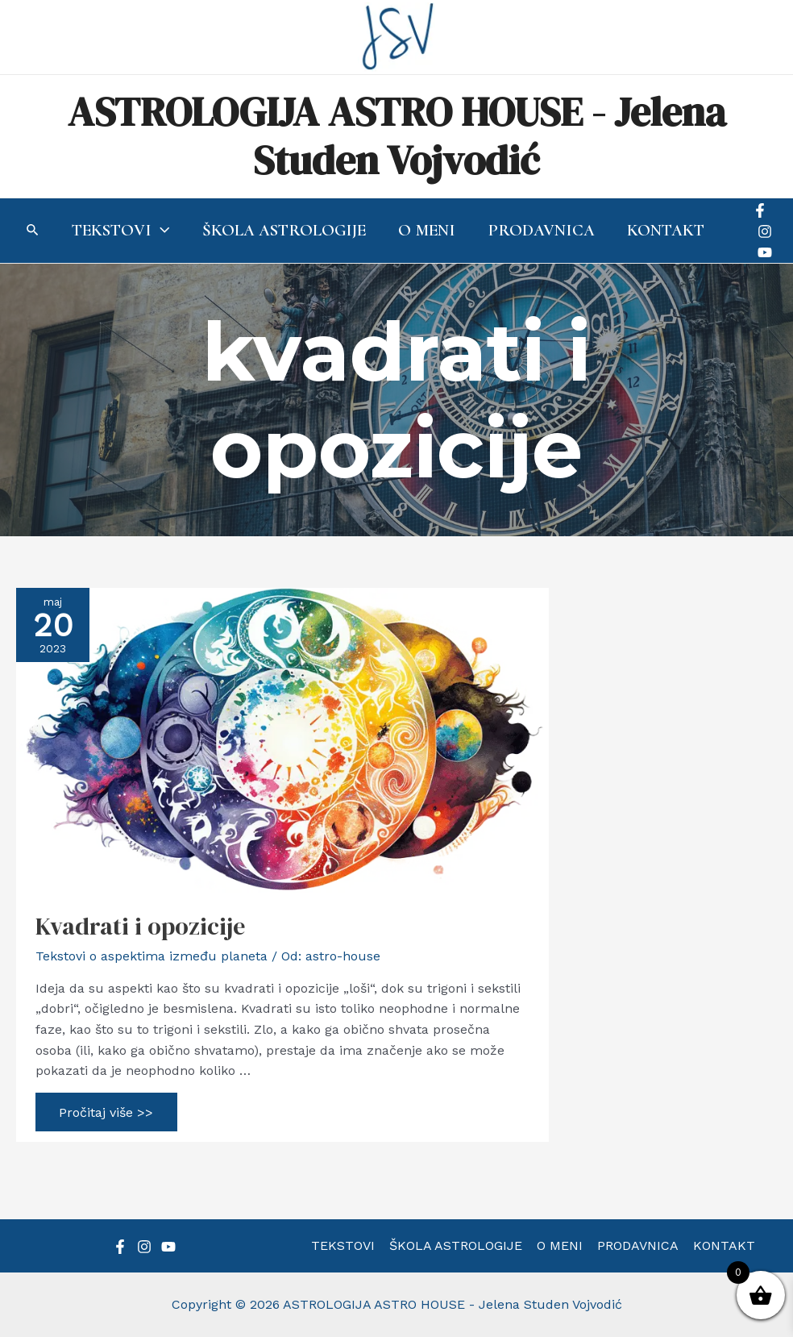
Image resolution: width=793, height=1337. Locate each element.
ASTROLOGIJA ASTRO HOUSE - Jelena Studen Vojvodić (397, 136)
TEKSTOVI (346, 1245)
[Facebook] (760, 210)
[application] (155, 230)
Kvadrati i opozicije (140, 926)
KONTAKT (721, 1245)
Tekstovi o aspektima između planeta (151, 956)
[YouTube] (765, 252)
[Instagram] (765, 231)
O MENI (560, 1245)
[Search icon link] (27, 231)
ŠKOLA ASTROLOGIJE (457, 1245)
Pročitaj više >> (106, 1115)
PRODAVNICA (636, 1245)
